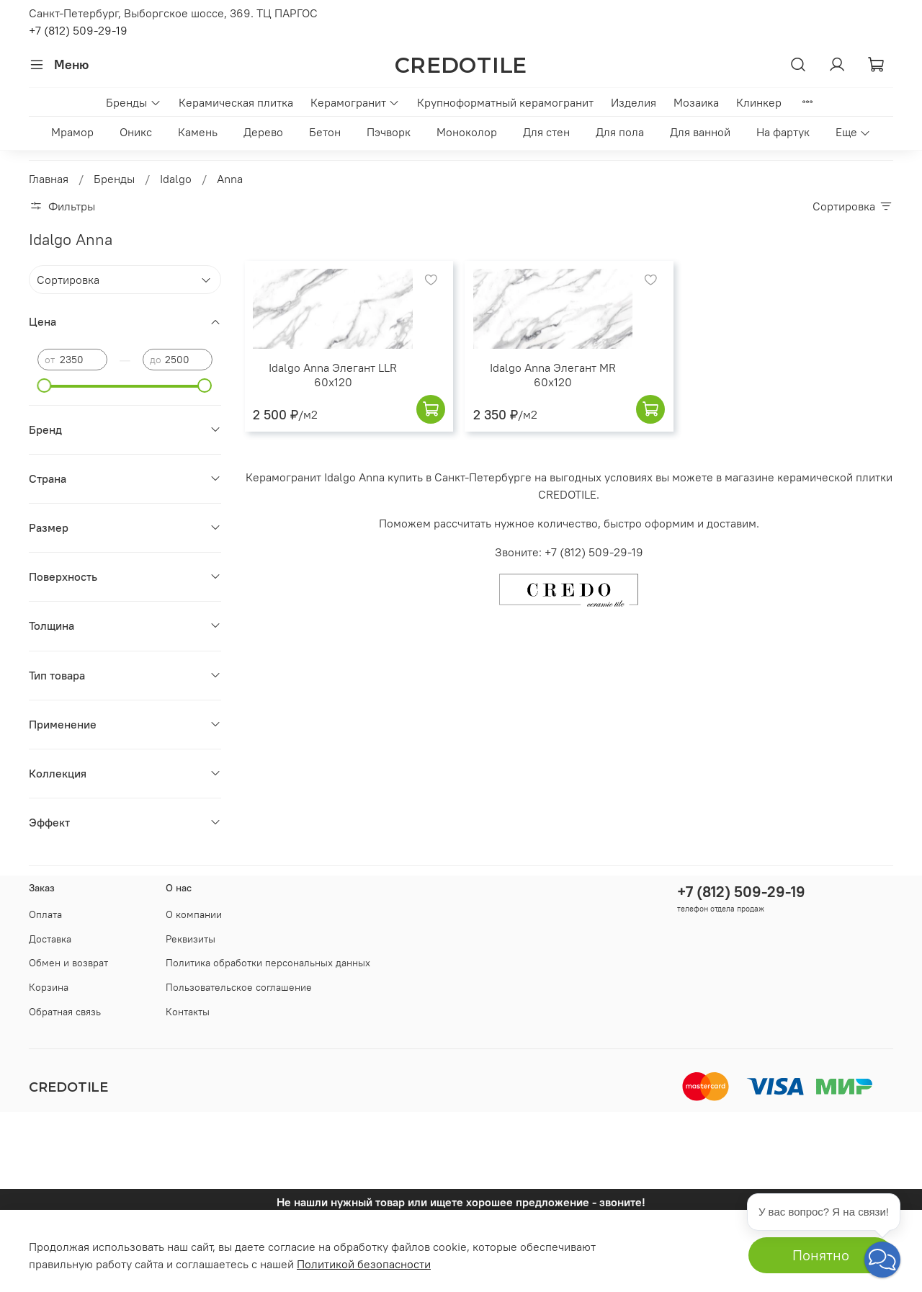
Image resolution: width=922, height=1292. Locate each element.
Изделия (633, 102)
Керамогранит (355, 102)
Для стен (546, 132)
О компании (194, 914)
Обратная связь (65, 1011)
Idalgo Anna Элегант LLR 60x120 (333, 374)
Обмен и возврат (68, 962)
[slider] (44, 385)
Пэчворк (389, 132)
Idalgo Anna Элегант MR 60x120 (553, 374)
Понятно (820, 1255)
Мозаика (696, 102)
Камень (198, 132)
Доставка (50, 938)
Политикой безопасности (364, 1264)
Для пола (620, 132)
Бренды (133, 102)
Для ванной (700, 132)
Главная (48, 178)
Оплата (45, 914)
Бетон (325, 132)
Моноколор (467, 132)
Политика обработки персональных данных (268, 962)
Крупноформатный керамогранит (505, 102)
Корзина (48, 987)
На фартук (783, 132)
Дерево (263, 132)
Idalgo (176, 178)
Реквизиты (190, 938)
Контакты (188, 1011)
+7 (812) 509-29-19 (78, 30)
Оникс (136, 132)
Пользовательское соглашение (239, 987)
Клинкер (759, 102)
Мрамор (72, 132)
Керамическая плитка (236, 102)
